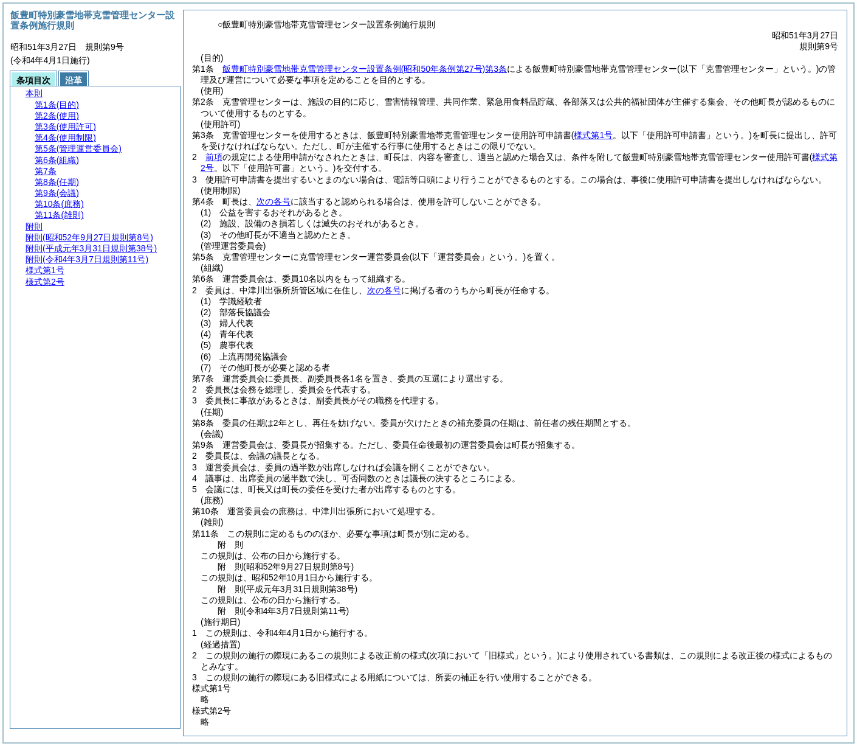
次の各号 (273, 201)
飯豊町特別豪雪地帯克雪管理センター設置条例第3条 (364, 69)
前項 (213, 157)
